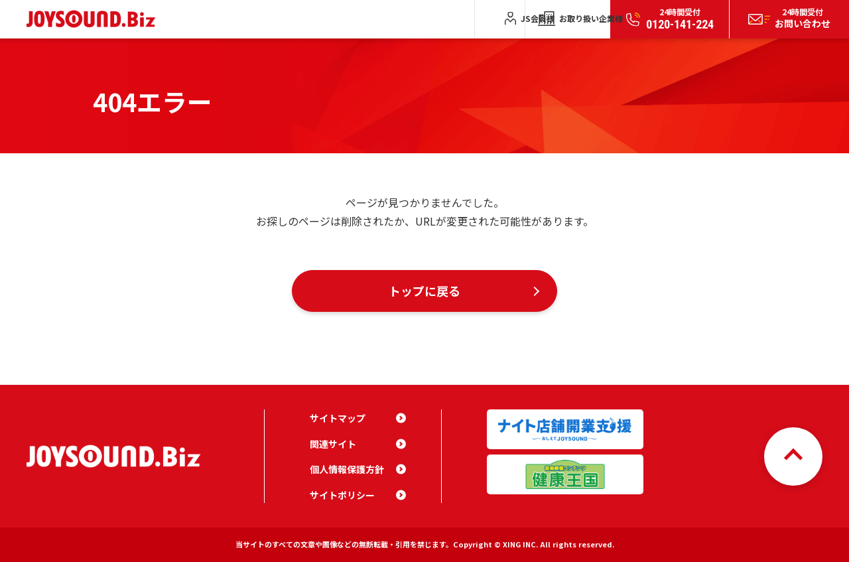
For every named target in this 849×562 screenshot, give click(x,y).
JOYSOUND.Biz (94, 19)
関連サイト (333, 444)
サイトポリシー (342, 495)
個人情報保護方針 (347, 469)
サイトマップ (337, 418)
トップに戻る (424, 290)
